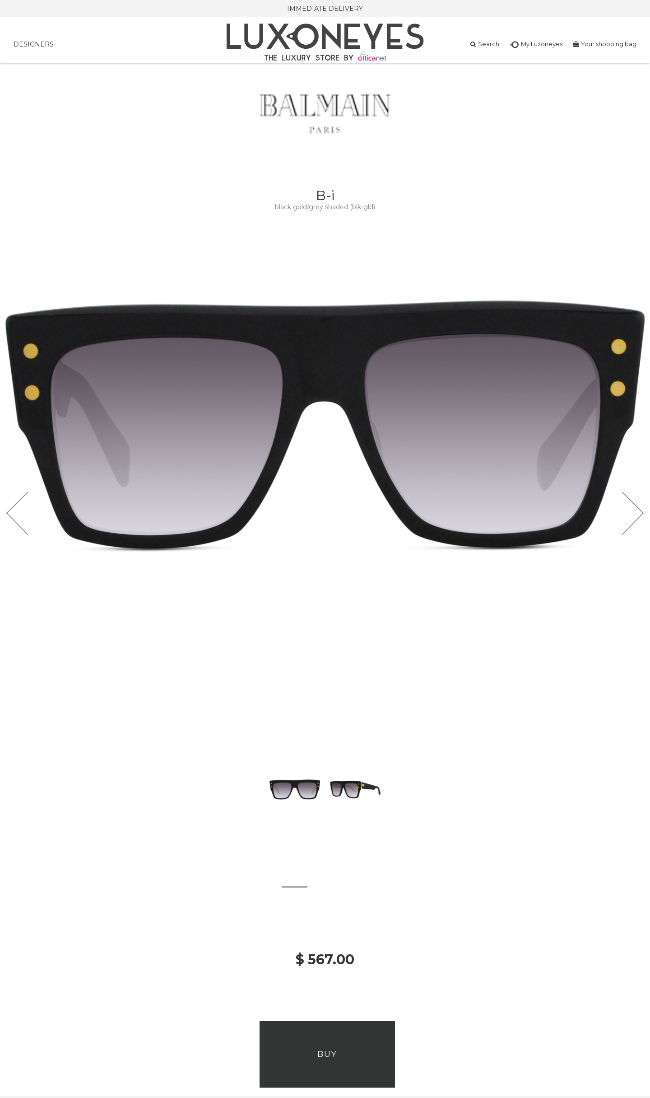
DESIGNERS (34, 44)
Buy (327, 1054)
